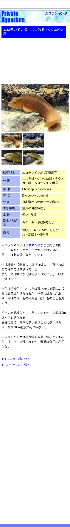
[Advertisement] (32, 58)
